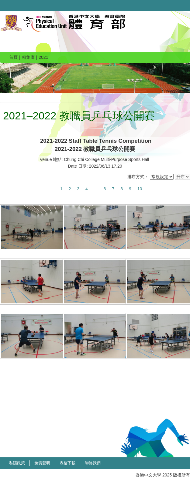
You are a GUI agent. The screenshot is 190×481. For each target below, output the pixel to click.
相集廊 (28, 57)
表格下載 (67, 463)
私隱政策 (17, 463)
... (96, 188)
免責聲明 (42, 463)
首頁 (13, 57)
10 (139, 188)
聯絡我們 (93, 463)
